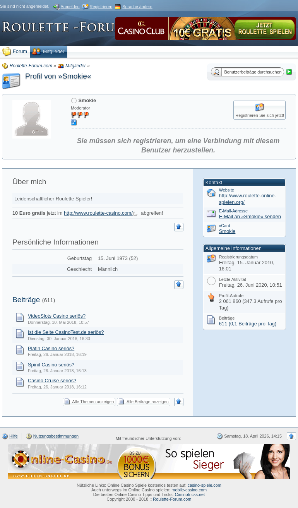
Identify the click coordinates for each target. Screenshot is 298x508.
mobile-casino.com (189, 489)
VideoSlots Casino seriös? (57, 316)
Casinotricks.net (190, 494)
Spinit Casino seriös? (51, 365)
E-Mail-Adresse (233, 211)
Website (226, 190)
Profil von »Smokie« (58, 76)
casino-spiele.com (204, 485)
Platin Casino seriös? (51, 348)
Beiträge (26, 300)
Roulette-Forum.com (172, 499)
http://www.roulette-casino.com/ (98, 213)
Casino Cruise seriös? (52, 380)
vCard (224, 225)
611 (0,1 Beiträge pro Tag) (247, 324)
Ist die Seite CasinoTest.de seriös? (66, 332)
